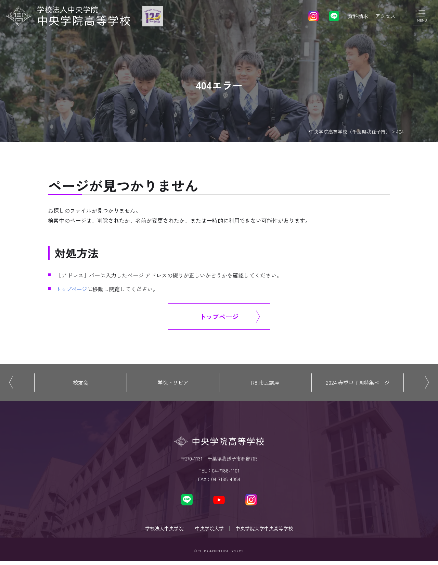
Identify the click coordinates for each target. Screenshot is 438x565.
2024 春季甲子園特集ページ (357, 384)
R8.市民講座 (265, 384)
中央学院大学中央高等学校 (266, 531)
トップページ (72, 289)
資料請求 (356, 17)
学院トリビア (172, 384)
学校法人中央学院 (162, 531)
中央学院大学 (209, 531)
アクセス (385, 17)
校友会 (80, 384)
